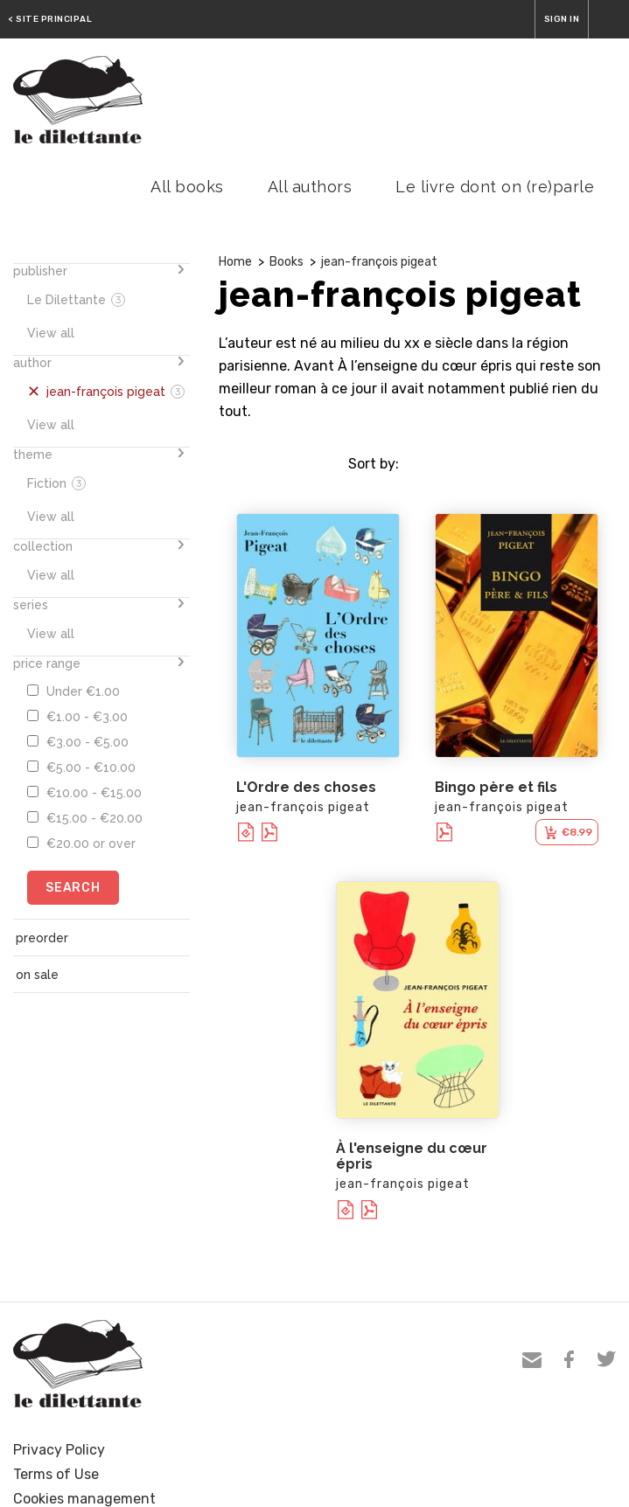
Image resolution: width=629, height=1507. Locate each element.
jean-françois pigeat (379, 261)
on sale (37, 975)
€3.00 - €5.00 (78, 742)
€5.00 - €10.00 (81, 767)
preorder (42, 938)
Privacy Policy (59, 1449)
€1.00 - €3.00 (77, 717)
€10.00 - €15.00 (84, 793)
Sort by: (373, 463)
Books (286, 261)
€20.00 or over (81, 844)
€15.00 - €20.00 (85, 818)
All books (187, 186)
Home (235, 261)
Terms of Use (56, 1474)
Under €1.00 (73, 691)
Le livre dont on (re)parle (494, 186)
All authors (310, 186)
